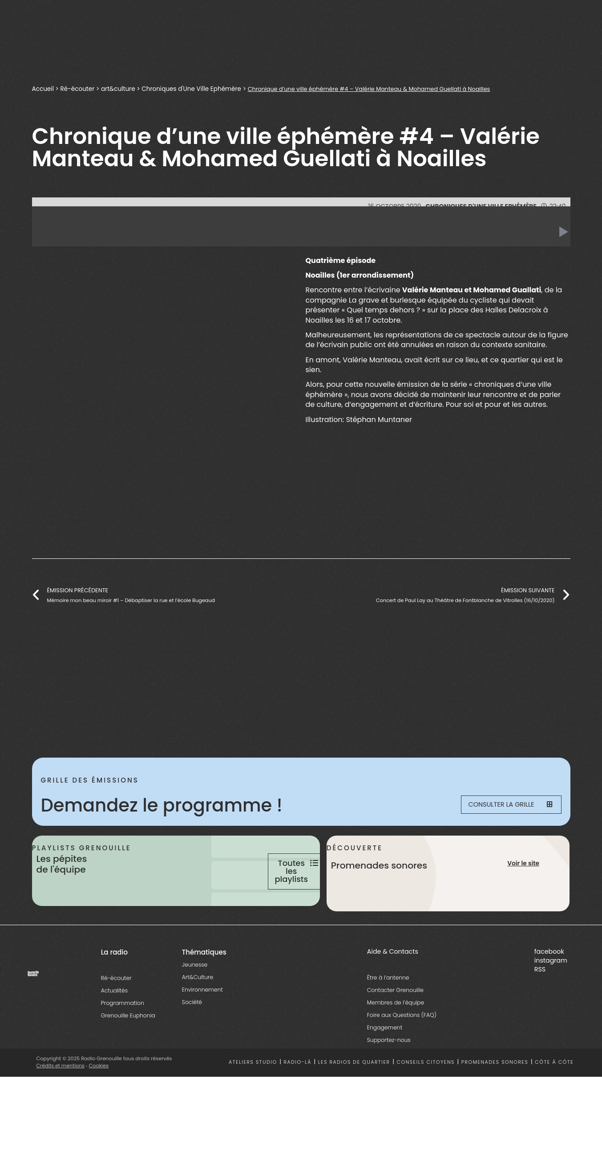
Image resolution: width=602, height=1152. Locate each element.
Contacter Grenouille (395, 1025)
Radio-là (297, 1097)
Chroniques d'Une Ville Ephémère (195, 88)
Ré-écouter (78, 88)
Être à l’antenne (388, 1013)
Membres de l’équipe (395, 1037)
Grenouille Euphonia (128, 1050)
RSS (539, 1004)
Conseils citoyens (425, 1097)
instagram (550, 995)
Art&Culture (197, 1012)
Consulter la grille (504, 805)
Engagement (384, 1062)
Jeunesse (194, 1000)
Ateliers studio (253, 1097)
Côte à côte (554, 1097)
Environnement (202, 1025)
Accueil (43, 88)
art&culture (119, 88)
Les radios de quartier (354, 1097)
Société (192, 1037)
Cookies (99, 1100)
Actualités (114, 1025)
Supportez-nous (389, 1075)
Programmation (122, 1038)
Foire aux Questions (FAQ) (401, 1050)
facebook (549, 986)
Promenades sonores (495, 1097)
